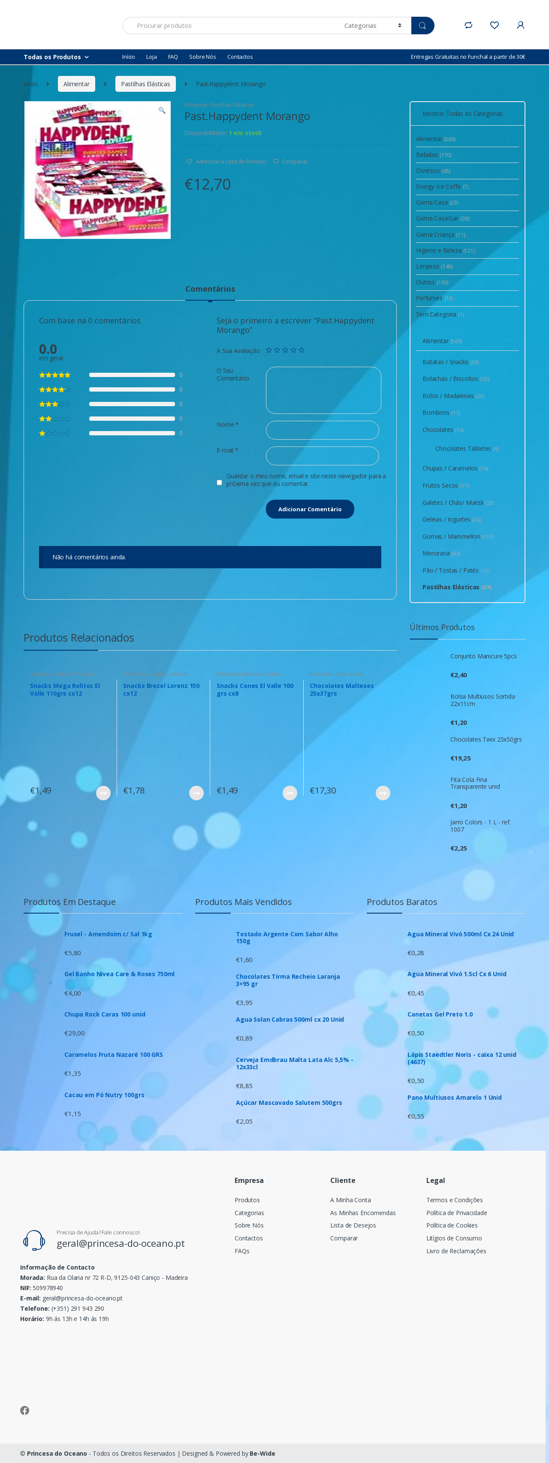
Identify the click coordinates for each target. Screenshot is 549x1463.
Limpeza (434, 266)
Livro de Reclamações (456, 1251)
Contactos (240, 56)
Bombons (441, 412)
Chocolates (349, 674)
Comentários (210, 289)
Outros (432, 282)
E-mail (227, 450)
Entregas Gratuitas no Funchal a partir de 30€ (468, 56)
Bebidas (434, 155)
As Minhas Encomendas (362, 1213)
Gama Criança (440, 234)
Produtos (247, 1200)
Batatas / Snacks (75, 674)
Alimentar (76, 84)
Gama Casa (437, 202)
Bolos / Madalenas (453, 396)
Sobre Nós (202, 56)
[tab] (210, 292)
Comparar (295, 161)
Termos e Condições (454, 1200)
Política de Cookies (452, 1225)
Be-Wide (262, 1453)
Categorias (249, 1213)
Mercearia (441, 553)
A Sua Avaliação (238, 351)
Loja (151, 56)
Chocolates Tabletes (467, 448)
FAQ (173, 56)
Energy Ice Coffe (442, 186)
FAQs (242, 1251)
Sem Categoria (440, 314)
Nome (228, 424)
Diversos (433, 170)
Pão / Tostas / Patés (456, 570)
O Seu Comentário (233, 374)
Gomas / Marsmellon (458, 536)
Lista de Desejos (353, 1225)
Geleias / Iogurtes (451, 519)
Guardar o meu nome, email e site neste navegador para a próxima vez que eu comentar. (306, 480)
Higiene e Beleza (445, 250)
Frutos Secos (445, 485)
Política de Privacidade (456, 1213)
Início (128, 56)
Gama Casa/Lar (443, 218)
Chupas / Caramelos (455, 468)
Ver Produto (103, 793)
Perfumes (434, 298)
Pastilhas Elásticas (145, 84)
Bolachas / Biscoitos (455, 378)
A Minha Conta (350, 1200)
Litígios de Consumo (454, 1238)
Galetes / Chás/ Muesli (458, 502)
